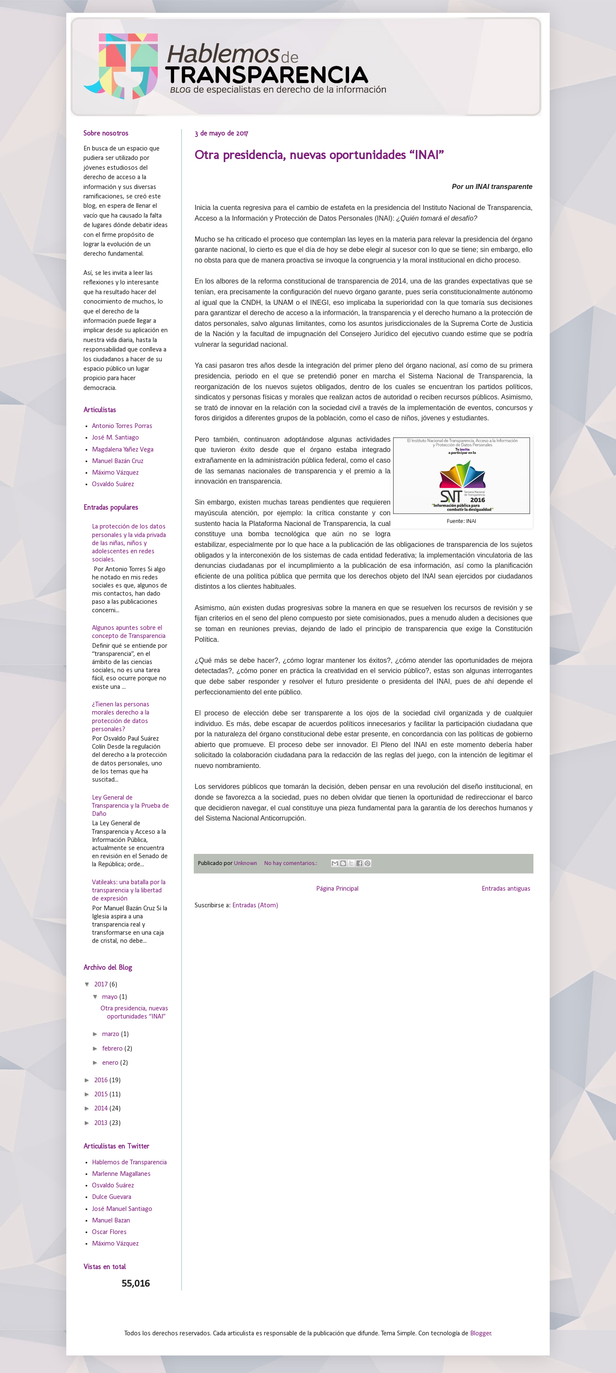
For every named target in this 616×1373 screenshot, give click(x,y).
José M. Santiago (115, 437)
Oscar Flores (109, 1232)
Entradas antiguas (506, 889)
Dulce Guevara (111, 1197)
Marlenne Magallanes (121, 1174)
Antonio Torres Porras (122, 426)
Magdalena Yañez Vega (123, 449)
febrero (113, 1048)
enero (111, 1063)
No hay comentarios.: (291, 863)
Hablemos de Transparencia (129, 1162)
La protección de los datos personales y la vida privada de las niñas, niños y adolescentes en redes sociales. (129, 543)
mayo (110, 997)
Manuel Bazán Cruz (117, 461)
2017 (102, 984)
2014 (102, 1108)
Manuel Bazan (111, 1220)
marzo (111, 1034)
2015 (102, 1094)
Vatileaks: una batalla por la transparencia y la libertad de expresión (129, 890)
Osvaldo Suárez (113, 484)
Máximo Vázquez (115, 472)
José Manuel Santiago (122, 1209)
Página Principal (337, 889)
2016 (102, 1080)
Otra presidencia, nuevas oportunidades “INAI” (319, 154)
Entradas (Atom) (255, 905)
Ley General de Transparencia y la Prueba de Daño (130, 806)
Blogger (480, 1333)
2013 (102, 1123)
